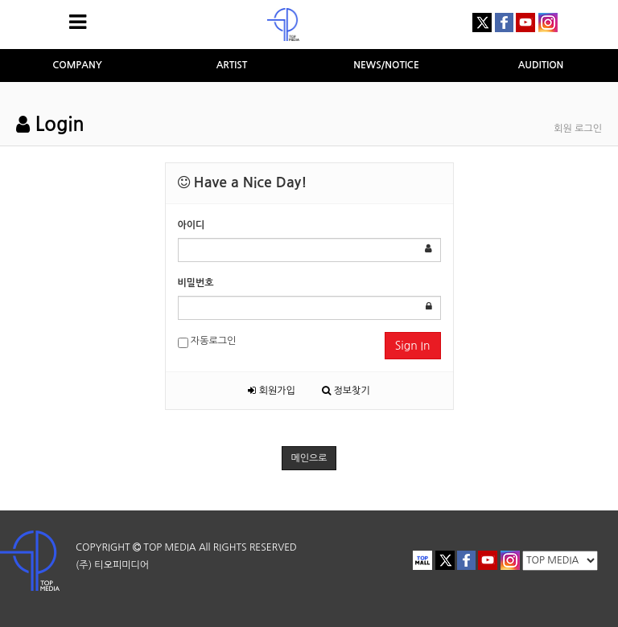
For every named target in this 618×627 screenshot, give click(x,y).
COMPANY (77, 65)
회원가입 (271, 390)
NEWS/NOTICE (386, 65)
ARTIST (232, 65)
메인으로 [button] (308, 458)
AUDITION (541, 65)
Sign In (413, 345)
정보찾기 (345, 390)
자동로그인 (207, 342)
